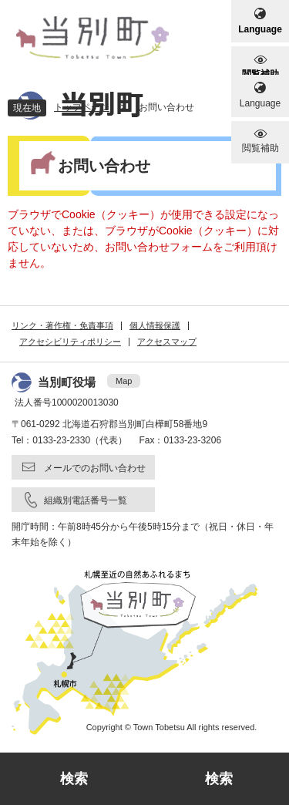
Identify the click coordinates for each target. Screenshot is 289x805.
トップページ (81, 107)
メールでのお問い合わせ (95, 468)
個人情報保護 (154, 325)
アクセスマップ (167, 341)
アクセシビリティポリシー (70, 341)
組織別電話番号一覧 (85, 500)
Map (124, 381)
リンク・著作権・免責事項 (62, 325)
